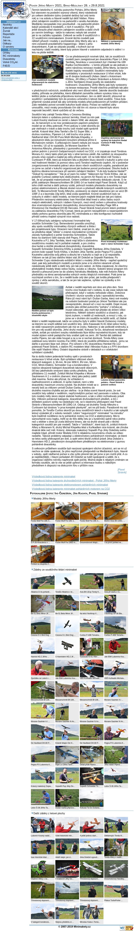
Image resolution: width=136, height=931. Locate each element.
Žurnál (6, 31)
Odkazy (7, 43)
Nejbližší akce (9, 72)
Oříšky (6, 52)
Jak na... (7, 40)
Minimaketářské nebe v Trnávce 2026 (11, 79)
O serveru (8, 46)
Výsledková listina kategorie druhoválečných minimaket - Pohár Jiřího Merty (74, 480)
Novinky (7, 24)
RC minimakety (11, 56)
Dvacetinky (9, 59)
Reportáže (9, 34)
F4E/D (6, 65)
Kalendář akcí (10, 27)
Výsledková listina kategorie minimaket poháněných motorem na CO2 (71, 488)
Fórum (6, 37)
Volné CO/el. (10, 62)
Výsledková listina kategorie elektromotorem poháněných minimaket (70, 484)
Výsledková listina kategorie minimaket (53, 476)
